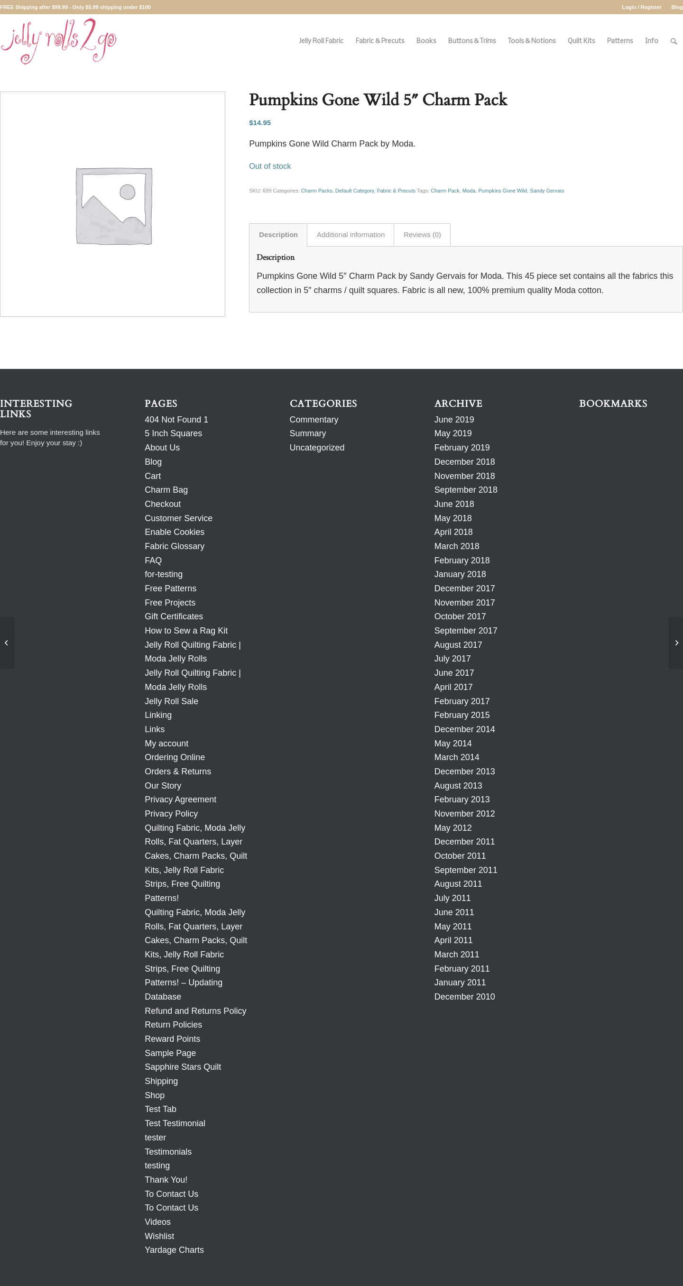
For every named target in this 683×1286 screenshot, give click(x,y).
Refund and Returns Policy (195, 1011)
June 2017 (454, 673)
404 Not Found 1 (176, 419)
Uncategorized (317, 447)
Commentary (314, 419)
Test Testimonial (175, 1123)
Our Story (163, 785)
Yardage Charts (174, 1250)
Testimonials (168, 1152)
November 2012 (464, 813)
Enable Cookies (174, 532)
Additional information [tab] (351, 235)
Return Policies (173, 1024)
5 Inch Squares (173, 433)
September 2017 (466, 630)
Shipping (161, 1081)
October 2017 (460, 616)
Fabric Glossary (174, 546)
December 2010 (464, 996)
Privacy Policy (171, 813)
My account (166, 743)
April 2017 (453, 687)
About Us (162, 447)
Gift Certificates (174, 616)
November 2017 (464, 602)
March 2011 (457, 954)
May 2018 (453, 518)
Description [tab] (278, 235)
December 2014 (464, 729)
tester (155, 1137)
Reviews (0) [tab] (422, 235)
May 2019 (453, 433)
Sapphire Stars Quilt (183, 1067)
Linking (158, 715)
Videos (158, 1222)
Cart (153, 476)
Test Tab (160, 1109)
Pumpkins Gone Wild (503, 190)
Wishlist (159, 1236)
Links (155, 729)
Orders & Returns (178, 771)
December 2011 (464, 841)
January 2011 (460, 982)
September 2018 (466, 490)
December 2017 (464, 588)
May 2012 (453, 828)
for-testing (164, 574)
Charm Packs (316, 190)
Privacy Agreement (180, 799)
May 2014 (453, 743)
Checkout (163, 504)
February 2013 (462, 799)
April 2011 (453, 940)
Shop (155, 1095)
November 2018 (464, 476)
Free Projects (170, 602)
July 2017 (452, 658)
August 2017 (458, 645)
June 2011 (454, 912)
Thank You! (166, 1180)
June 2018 (454, 504)
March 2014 (457, 757)
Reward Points (172, 1039)
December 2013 (464, 771)
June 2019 (454, 419)
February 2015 (462, 715)
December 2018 (464, 462)
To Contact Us (171, 1194)
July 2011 (452, 898)
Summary (308, 433)
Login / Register (641, 7)
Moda (469, 190)
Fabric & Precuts (396, 190)
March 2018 (457, 546)
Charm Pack (445, 190)
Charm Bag (166, 490)
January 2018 (460, 574)
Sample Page (170, 1053)
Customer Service (178, 518)
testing (157, 1165)
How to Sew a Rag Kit (186, 630)
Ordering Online (175, 757)
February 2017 (462, 701)
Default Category (354, 190)
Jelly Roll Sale (171, 701)
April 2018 (453, 532)
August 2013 (458, 785)
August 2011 (458, 884)
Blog (677, 7)
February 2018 (462, 560)
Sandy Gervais (547, 190)
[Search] (674, 41)
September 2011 (466, 870)
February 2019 (462, 447)
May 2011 (453, 926)
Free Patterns (170, 588)
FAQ (153, 560)
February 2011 (462, 969)
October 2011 (460, 856)
